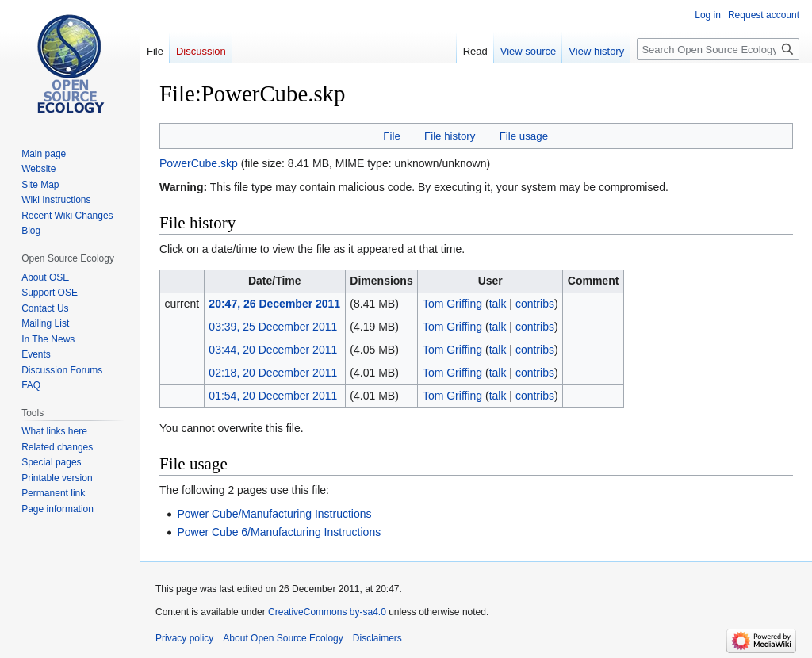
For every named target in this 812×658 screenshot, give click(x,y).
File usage (524, 136)
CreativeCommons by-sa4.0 (327, 612)
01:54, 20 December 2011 (273, 395)
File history (449, 136)
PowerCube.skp (198, 163)
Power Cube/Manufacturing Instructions (274, 513)
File (391, 136)
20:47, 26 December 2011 (274, 303)
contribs (534, 303)
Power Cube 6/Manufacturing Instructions (279, 532)
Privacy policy (184, 638)
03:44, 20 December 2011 (273, 349)
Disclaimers (377, 638)
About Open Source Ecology (283, 638)
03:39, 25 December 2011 (273, 326)
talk (498, 303)
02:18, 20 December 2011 (273, 372)
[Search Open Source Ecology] (718, 49)
